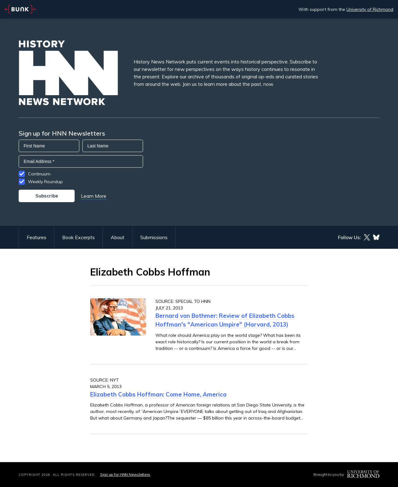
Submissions (154, 237)
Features (36, 237)
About (117, 237)
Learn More (93, 196)
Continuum (39, 174)
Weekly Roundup (45, 181)
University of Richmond (369, 9)
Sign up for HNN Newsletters (125, 474)
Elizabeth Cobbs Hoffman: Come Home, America (158, 394)
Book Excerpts (78, 237)
